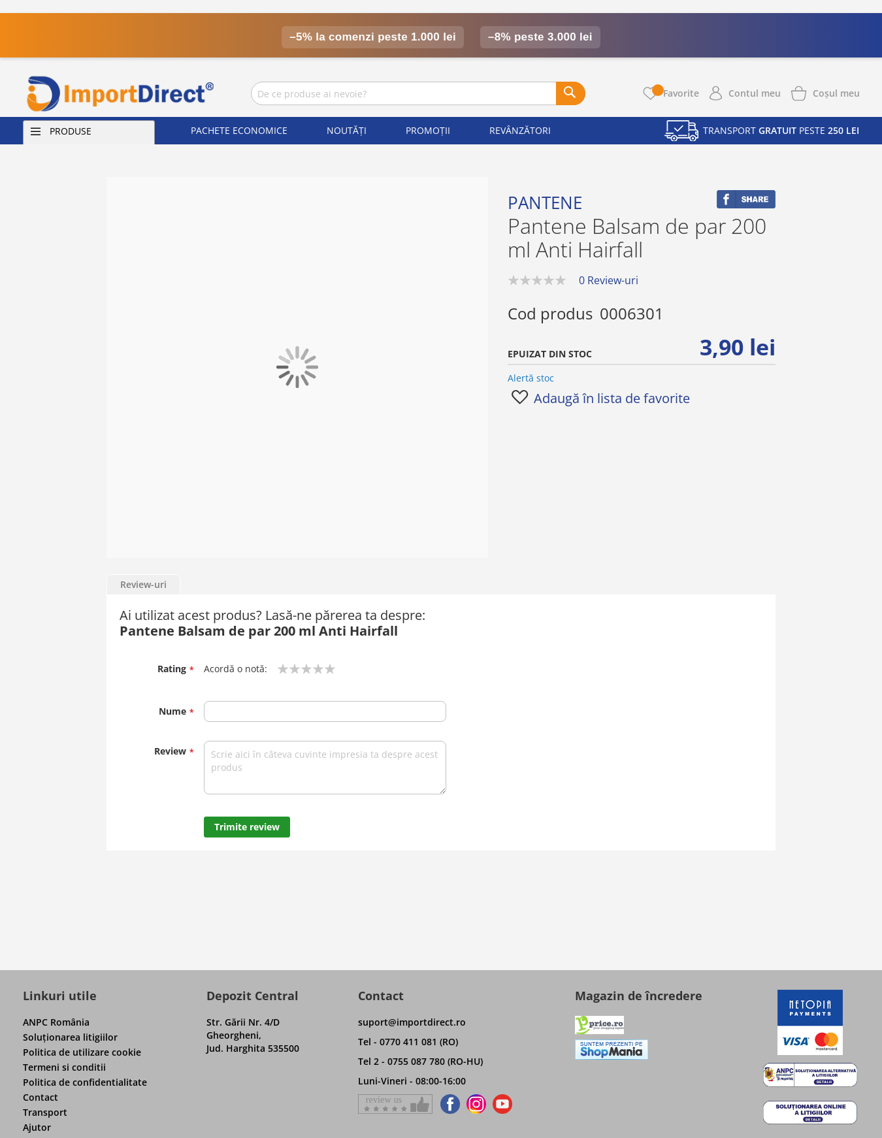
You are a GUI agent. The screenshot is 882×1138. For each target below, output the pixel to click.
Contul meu (754, 93)
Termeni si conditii (64, 1067)
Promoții (428, 130)
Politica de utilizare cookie (82, 1052)
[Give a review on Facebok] (395, 1104)
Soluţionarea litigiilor (70, 1037)
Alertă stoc (531, 378)
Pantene (545, 202)
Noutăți (347, 130)
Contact (40, 1097)
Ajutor (37, 1127)
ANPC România (56, 1022)
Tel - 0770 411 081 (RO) (408, 1041)
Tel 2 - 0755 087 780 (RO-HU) (420, 1061)
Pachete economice (239, 130)
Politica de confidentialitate (85, 1082)
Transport (45, 1112)
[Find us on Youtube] (502, 1104)
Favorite (675, 93)
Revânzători (520, 130)
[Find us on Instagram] (476, 1104)
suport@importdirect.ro (412, 1022)
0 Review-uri (608, 280)
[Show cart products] (836, 92)
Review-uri (143, 584)
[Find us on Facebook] (448, 1104)
